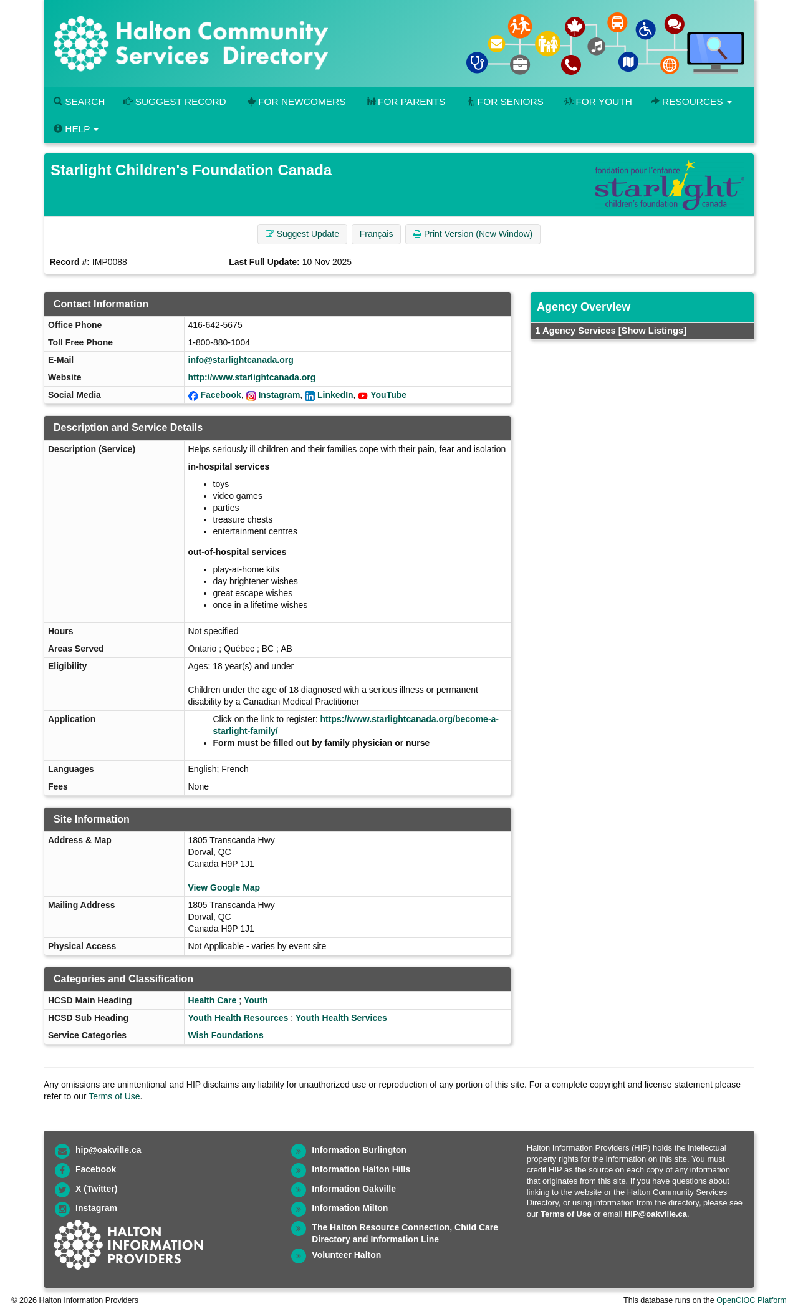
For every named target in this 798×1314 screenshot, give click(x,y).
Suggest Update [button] (302, 234)
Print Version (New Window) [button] (472, 234)
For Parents (404, 101)
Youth (256, 1000)
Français (376, 234)
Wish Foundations (226, 1035)
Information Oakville (354, 1189)
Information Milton (350, 1208)
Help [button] (76, 128)
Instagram (279, 395)
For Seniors (504, 101)
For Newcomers (295, 101)
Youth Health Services (341, 1018)
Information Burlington (359, 1150)
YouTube (388, 395)
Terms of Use (114, 1096)
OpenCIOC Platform (751, 1300)
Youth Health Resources (238, 1018)
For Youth (597, 101)
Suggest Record (174, 101)
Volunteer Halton (346, 1255)
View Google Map (224, 887)
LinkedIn (335, 395)
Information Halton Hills (361, 1169)
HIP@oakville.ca (656, 1214)
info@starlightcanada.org (241, 360)
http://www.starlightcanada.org (252, 377)
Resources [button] (691, 101)
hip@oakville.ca (108, 1150)
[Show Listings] (652, 331)
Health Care (212, 1000)
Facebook (220, 395)
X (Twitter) (96, 1189)
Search (79, 101)
